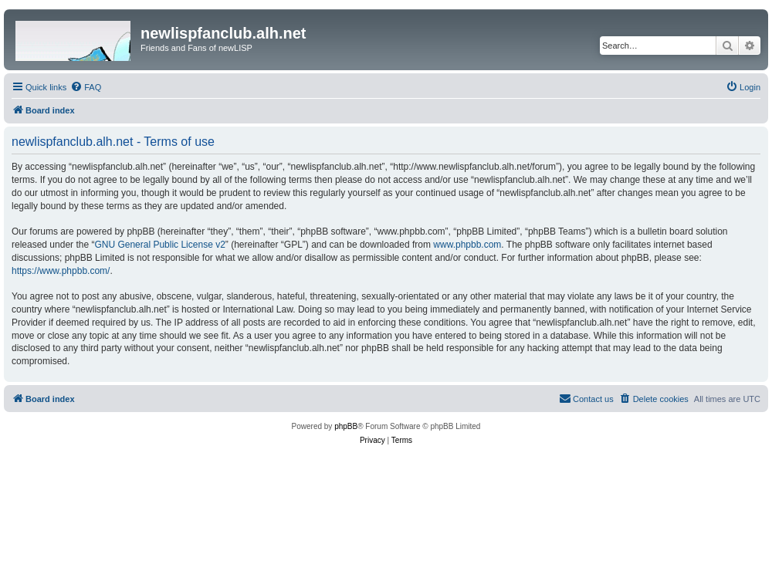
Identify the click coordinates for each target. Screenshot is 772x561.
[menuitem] (85, 87)
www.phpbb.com (467, 244)
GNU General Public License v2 (159, 244)
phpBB (345, 426)
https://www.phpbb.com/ (61, 270)
